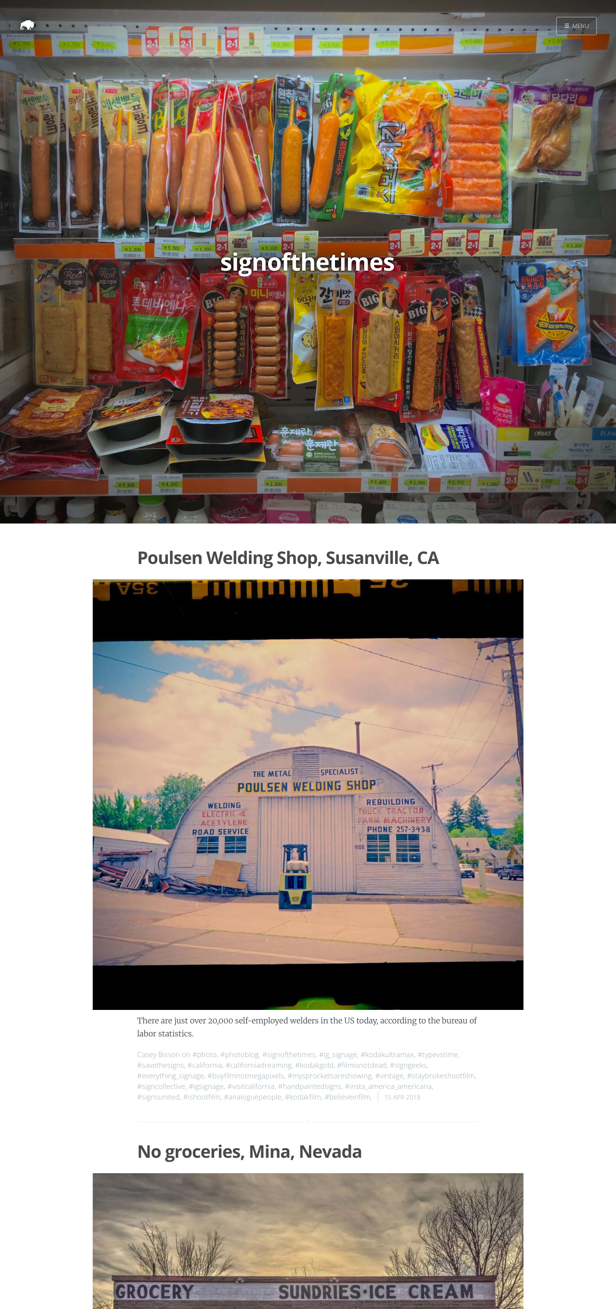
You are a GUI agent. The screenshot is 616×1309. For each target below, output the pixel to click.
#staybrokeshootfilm (441, 1076)
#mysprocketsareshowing (330, 1076)
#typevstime (438, 1055)
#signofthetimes (289, 1055)
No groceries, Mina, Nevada (249, 1151)
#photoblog (239, 1055)
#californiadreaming (259, 1065)
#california (205, 1065)
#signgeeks (408, 1065)
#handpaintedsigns (309, 1086)
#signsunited (158, 1097)
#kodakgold (314, 1065)
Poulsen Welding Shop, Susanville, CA (288, 557)
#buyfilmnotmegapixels (245, 1076)
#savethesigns (160, 1065)
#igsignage (206, 1086)
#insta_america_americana (388, 1086)
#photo (204, 1055)
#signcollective (161, 1086)
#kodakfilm (303, 1097)
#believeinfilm (348, 1097)
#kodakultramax (387, 1055)
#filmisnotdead (361, 1065)
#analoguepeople (253, 1097)
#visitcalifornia (250, 1086)
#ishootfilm (201, 1097)
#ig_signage (338, 1055)
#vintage (389, 1076)
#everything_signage (170, 1076)
